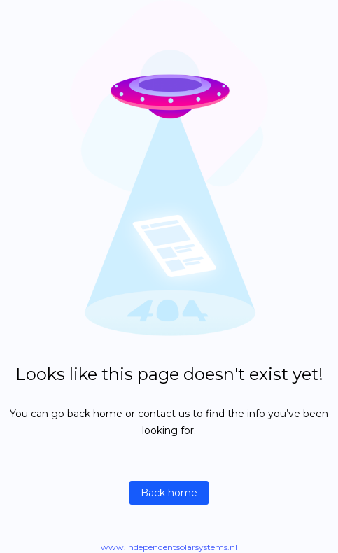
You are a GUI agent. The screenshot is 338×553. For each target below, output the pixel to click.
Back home (169, 492)
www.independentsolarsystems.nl (169, 547)
